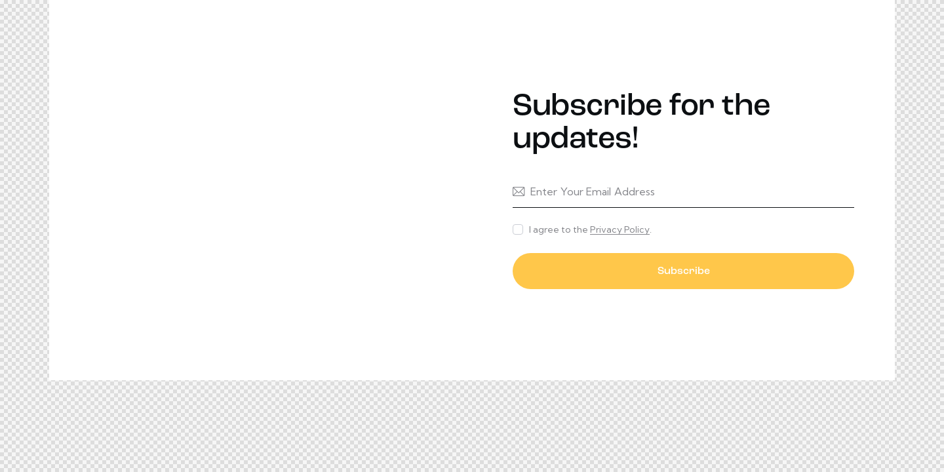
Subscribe (684, 271)
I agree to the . (590, 229)
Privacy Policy (620, 230)
